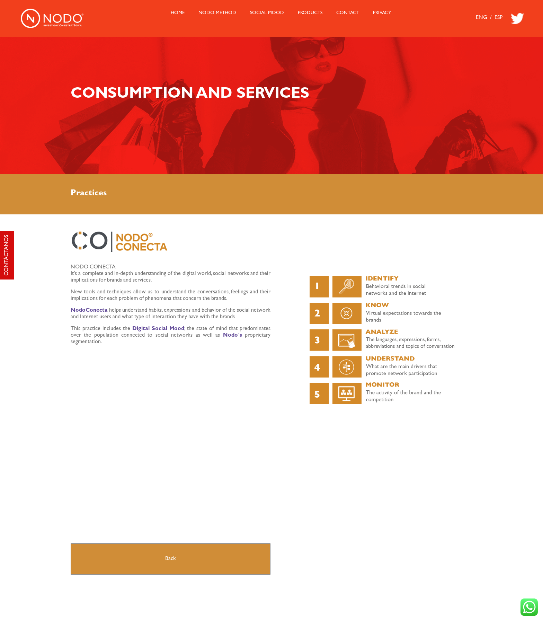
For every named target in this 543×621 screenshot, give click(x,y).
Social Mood (267, 13)
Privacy (382, 13)
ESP (498, 18)
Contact (347, 13)
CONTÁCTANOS (7, 255)
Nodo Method (217, 13)
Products (310, 13)
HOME (178, 13)
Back (170, 559)
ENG (481, 18)
